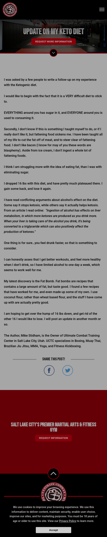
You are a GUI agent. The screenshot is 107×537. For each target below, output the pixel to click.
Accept (53, 530)
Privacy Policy (68, 521)
